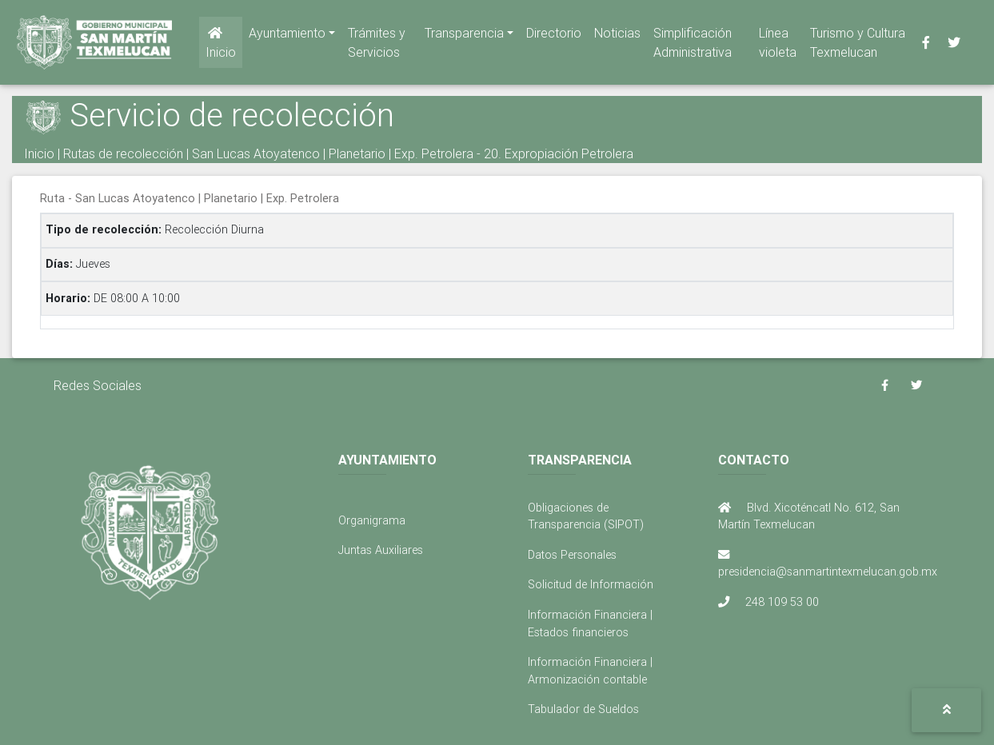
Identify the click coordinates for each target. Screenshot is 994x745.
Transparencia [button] (464, 36)
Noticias (617, 36)
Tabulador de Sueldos (583, 709)
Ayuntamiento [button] (287, 36)
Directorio (553, 36)
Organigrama (371, 520)
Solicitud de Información (590, 584)
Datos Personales (572, 555)
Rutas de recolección (123, 153)
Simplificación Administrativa (692, 45)
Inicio (221, 46)
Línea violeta (777, 45)
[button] (946, 710)
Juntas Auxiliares (380, 550)
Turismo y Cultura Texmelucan (857, 45)
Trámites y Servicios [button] (376, 45)
